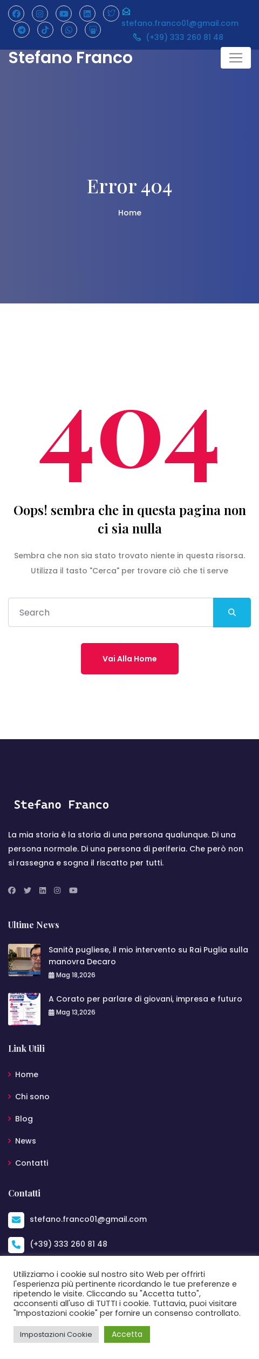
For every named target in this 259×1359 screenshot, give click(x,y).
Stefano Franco (70, 57)
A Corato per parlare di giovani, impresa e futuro (145, 998)
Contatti (31, 1163)
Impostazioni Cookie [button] (56, 1334)
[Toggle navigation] (236, 58)
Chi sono (32, 1096)
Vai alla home (130, 658)
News (25, 1140)
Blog (24, 1118)
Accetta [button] (127, 1334)
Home (129, 212)
